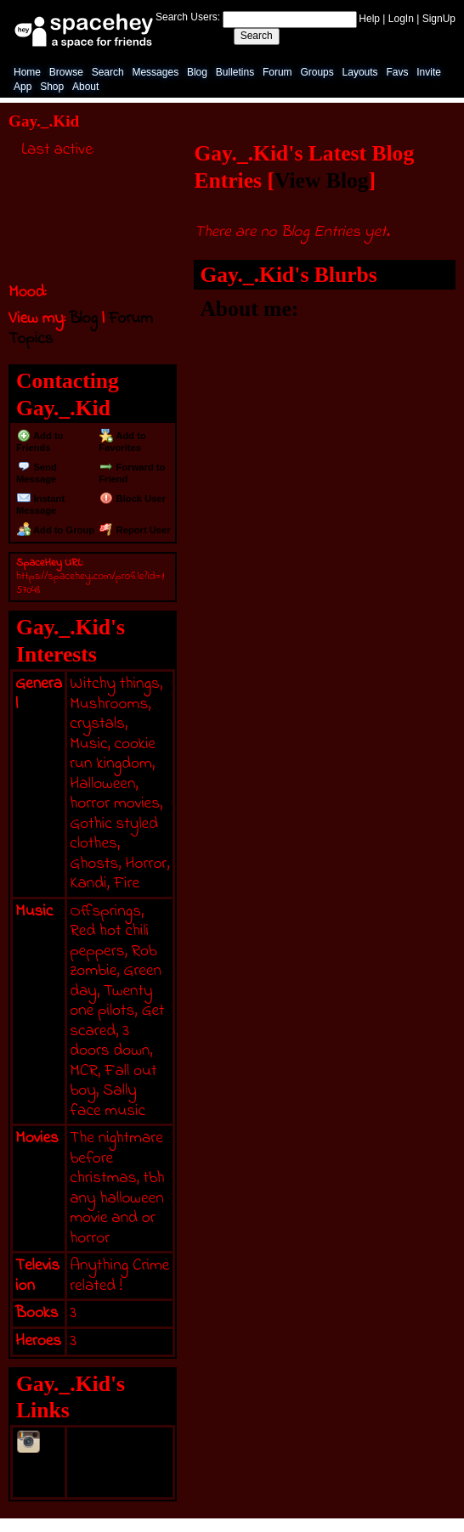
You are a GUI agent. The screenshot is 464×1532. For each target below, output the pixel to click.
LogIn (401, 19)
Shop (52, 87)
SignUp (439, 19)
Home (27, 72)
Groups (316, 72)
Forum (277, 72)
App (22, 87)
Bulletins (235, 72)
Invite (428, 72)
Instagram (38, 1463)
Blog (197, 72)
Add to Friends (39, 442)
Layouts (360, 72)
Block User (132, 498)
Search (256, 36)
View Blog (321, 180)
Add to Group (55, 530)
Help (369, 19)
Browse (66, 72)
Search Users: (188, 17)
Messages (155, 72)
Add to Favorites (122, 442)
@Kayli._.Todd (118, 1439)
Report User (134, 530)
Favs (397, 72)
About (85, 87)
